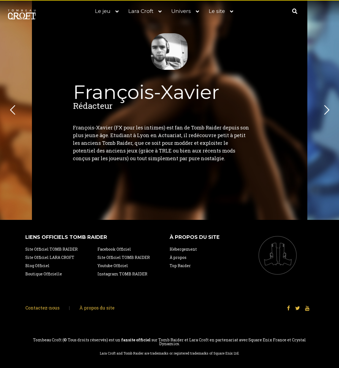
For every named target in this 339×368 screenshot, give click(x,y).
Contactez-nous (42, 308)
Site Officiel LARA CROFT (49, 257)
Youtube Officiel (112, 265)
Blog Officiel (37, 265)
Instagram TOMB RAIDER (122, 273)
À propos (178, 257)
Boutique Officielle (43, 273)
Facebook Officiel (114, 249)
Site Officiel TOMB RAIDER (51, 249)
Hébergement (183, 249)
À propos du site (97, 308)
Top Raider (180, 265)
